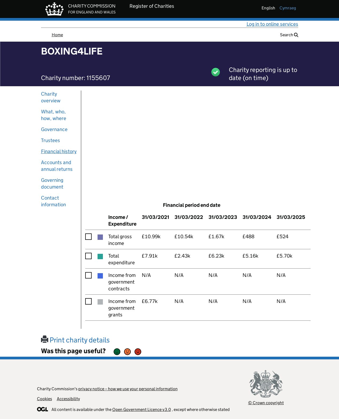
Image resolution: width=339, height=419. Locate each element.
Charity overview (51, 97)
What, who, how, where (53, 115)
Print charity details (75, 339)
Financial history (59, 151)
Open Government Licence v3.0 (141, 409)
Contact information (53, 201)
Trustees (50, 140)
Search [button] (289, 34)
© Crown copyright (266, 402)
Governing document (52, 183)
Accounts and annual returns (57, 165)
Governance (54, 129)
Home (57, 34)
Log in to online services (272, 24)
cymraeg (288, 7)
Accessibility (68, 398)
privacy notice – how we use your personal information (128, 388)
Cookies (44, 398)
